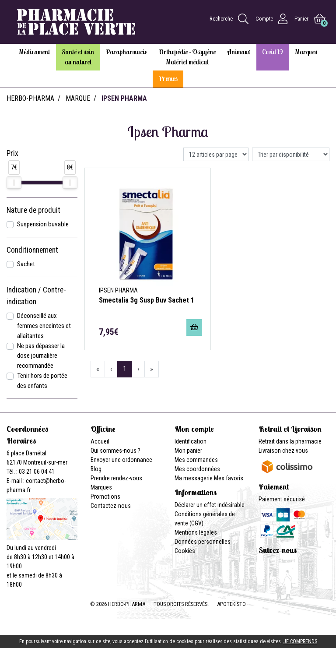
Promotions (105, 496)
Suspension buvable (43, 224)
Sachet (26, 264)
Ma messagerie (194, 478)
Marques (101, 487)
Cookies (185, 550)
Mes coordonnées (197, 468)
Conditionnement (32, 250)
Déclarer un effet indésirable (210, 504)
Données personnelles (203, 541)
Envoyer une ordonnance (121, 459)
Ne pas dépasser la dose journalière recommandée (41, 356)
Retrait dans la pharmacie (290, 441)
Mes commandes (196, 459)
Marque (78, 98)
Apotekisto (231, 604)
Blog (96, 468)
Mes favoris (228, 478)
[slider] (14, 182)
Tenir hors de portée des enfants (42, 381)
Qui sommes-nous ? (115, 450)
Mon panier (188, 450)
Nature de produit (33, 210)
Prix (12, 153)
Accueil (100, 441)
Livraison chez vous (283, 450)
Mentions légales (196, 532)
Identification (190, 441)
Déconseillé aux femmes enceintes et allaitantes (44, 326)
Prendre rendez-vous (116, 478)
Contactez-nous (111, 505)
